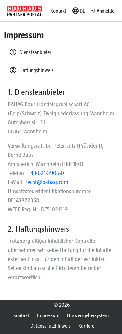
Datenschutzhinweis (50, 325)
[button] (78, 11)
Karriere (86, 325)
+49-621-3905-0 (45, 172)
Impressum (48, 315)
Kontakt (58, 10)
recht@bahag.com (46, 181)
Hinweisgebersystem (88, 315)
